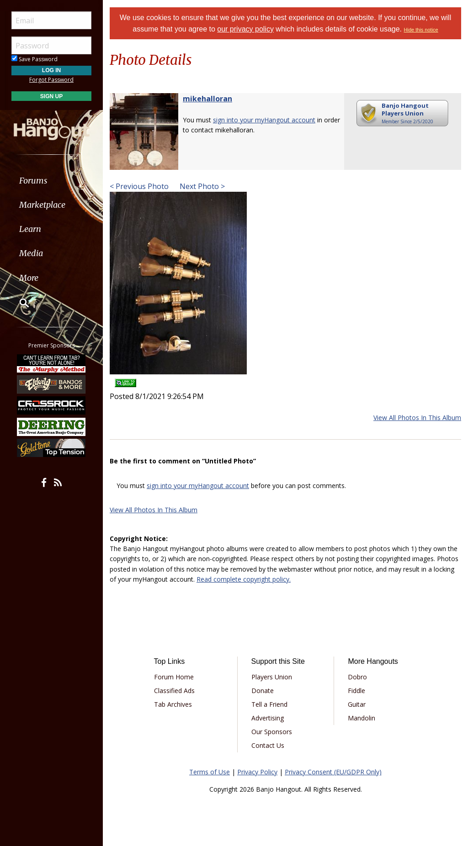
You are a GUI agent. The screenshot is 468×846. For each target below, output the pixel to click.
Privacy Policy (257, 771)
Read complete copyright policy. (244, 579)
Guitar (357, 704)
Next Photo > (201, 186)
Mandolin (361, 718)
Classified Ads (174, 690)
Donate (262, 690)
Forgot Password (51, 80)
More (28, 278)
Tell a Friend (269, 704)
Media (31, 253)
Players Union (271, 677)
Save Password (34, 59)
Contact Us (267, 745)
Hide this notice (421, 29)
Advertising (267, 718)
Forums (33, 180)
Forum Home (174, 677)
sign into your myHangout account (264, 120)
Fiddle (356, 690)
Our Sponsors (271, 731)
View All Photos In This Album (417, 417)
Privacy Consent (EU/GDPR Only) (333, 771)
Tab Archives (173, 704)
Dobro (357, 677)
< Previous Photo (139, 186)
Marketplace (42, 205)
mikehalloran (207, 99)
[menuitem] (51, 180)
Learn (30, 229)
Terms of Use (209, 771)
